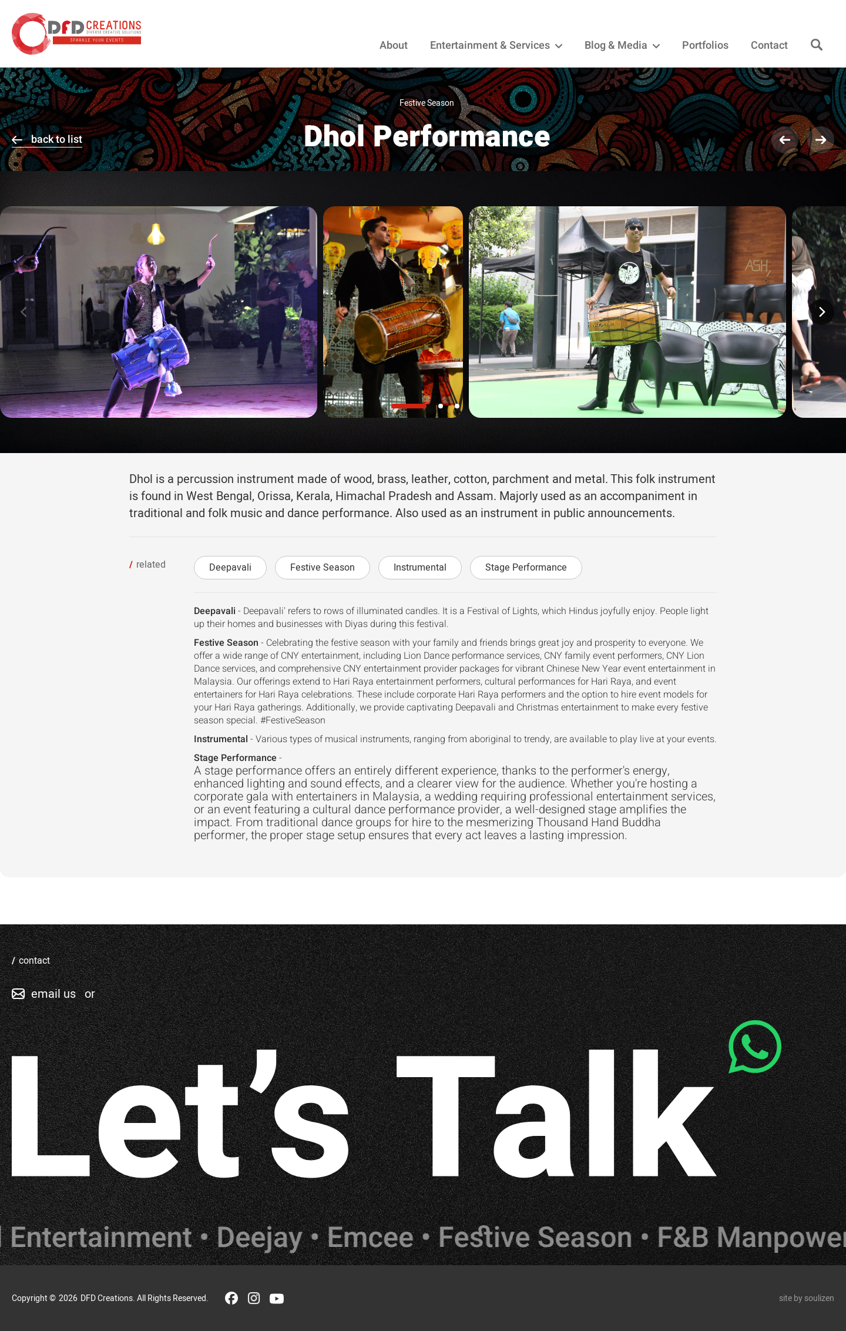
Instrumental (420, 568)
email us (53, 994)
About (394, 46)
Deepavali (230, 568)
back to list (56, 139)
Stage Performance (526, 568)
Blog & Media (622, 46)
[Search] (816, 45)
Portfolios (705, 46)
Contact (769, 46)
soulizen (819, 1298)
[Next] (821, 312)
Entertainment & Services (496, 46)
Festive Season (322, 568)
